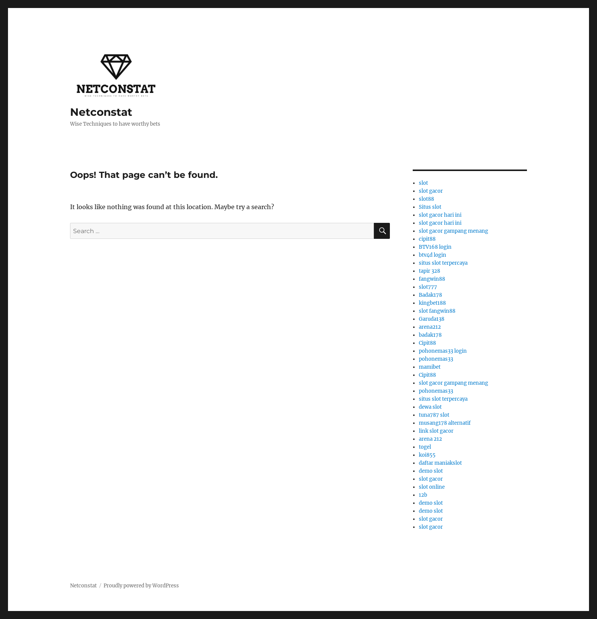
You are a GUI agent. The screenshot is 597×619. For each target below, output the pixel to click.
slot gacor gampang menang (453, 231)
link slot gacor (436, 431)
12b (423, 495)
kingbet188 (432, 303)
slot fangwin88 (437, 311)
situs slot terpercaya (443, 263)
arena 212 (430, 439)
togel (425, 447)
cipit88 (427, 239)
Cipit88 (427, 343)
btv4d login (432, 255)
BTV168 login (435, 247)
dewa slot (430, 407)
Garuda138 (431, 319)
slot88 (426, 199)
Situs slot (430, 207)
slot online (432, 487)
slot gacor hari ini (440, 215)
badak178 (430, 335)
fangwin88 (432, 279)
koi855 (427, 455)
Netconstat (101, 112)
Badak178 (430, 295)
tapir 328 (429, 271)
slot (423, 183)
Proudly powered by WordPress (141, 585)
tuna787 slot (434, 415)
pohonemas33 (436, 359)
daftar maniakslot (440, 463)
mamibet (430, 367)
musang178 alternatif (445, 423)
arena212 (430, 327)
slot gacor (431, 191)
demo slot (431, 471)
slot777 (428, 287)
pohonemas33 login (443, 351)
